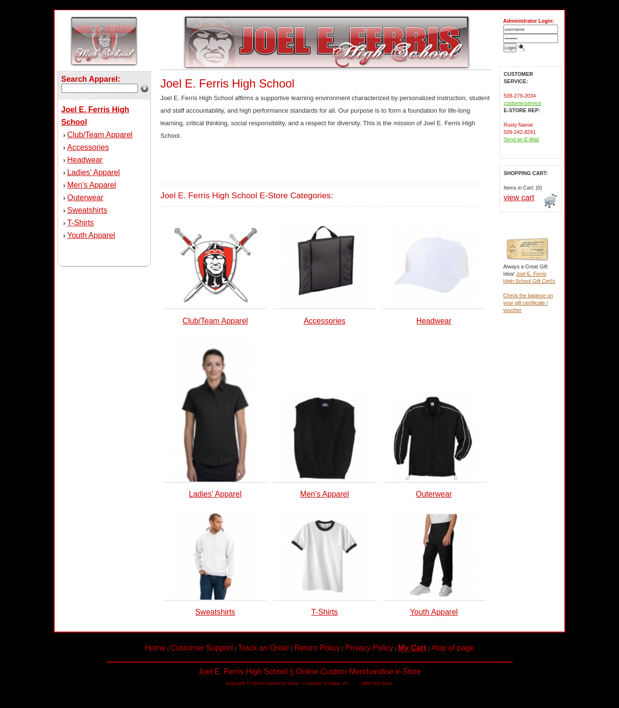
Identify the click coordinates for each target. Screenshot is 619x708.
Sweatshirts (87, 210)
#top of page (452, 648)
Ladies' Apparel (93, 172)
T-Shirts (80, 223)
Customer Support (201, 648)
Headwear (85, 160)
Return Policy (317, 648)
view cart (519, 197)
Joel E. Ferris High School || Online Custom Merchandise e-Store (309, 671)
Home (155, 648)
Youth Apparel (91, 235)
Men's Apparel (91, 185)
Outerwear (85, 197)
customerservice (523, 103)
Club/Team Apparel (100, 135)
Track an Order (264, 648)
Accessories (88, 147)
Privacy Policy (369, 648)
